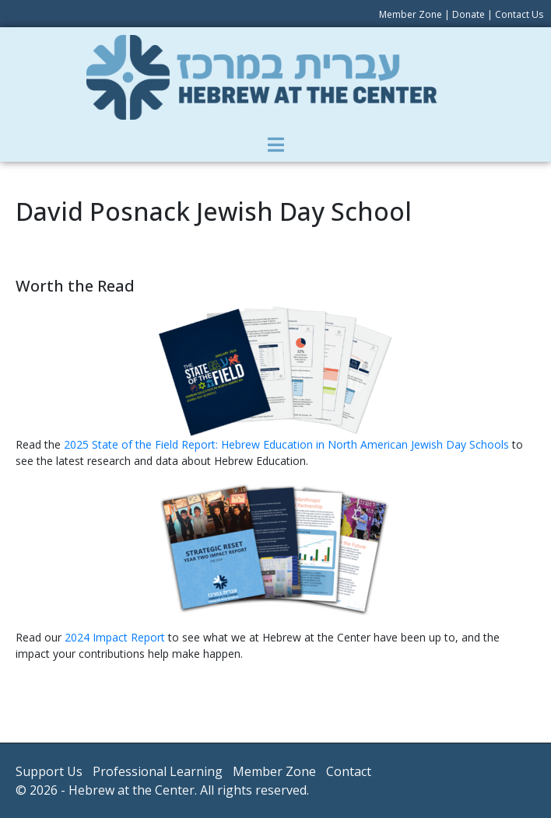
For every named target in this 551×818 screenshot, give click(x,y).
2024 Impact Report (115, 637)
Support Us (49, 771)
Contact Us (519, 14)
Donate (468, 14)
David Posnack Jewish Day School (214, 211)
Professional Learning (158, 771)
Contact (348, 771)
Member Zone (410, 14)
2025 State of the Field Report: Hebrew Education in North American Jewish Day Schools (288, 444)
